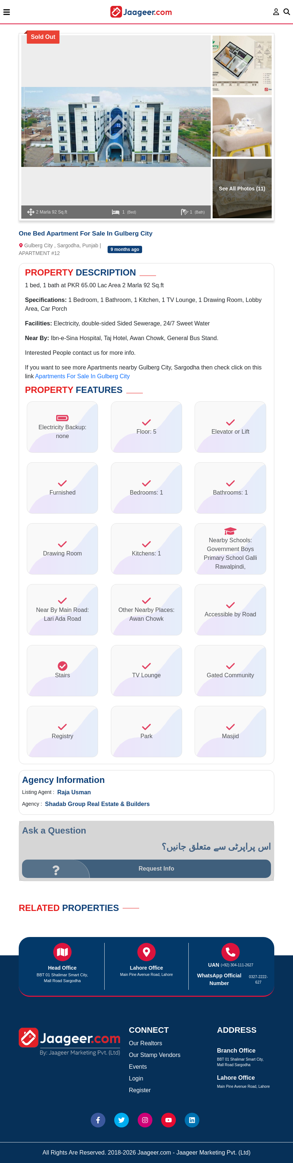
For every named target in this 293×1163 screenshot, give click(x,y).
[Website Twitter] (121, 1120)
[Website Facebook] (98, 1120)
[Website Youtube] (168, 1120)
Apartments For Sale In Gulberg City (82, 376)
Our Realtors (145, 1043)
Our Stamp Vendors (155, 1055)
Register (140, 1090)
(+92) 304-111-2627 (237, 965)
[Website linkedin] (192, 1120)
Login (136, 1078)
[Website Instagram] (145, 1120)
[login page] (276, 12)
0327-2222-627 (258, 979)
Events (138, 1067)
